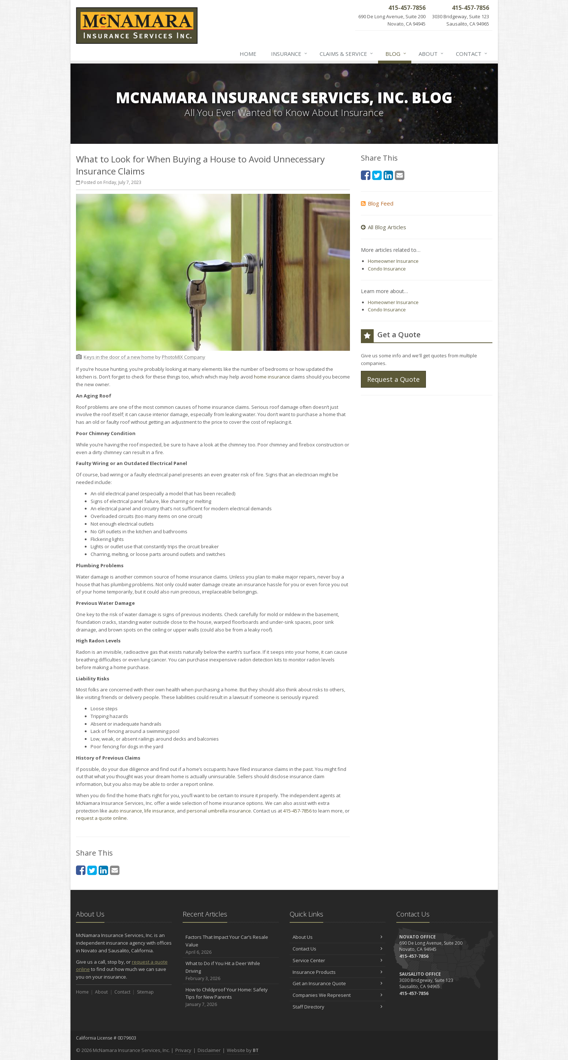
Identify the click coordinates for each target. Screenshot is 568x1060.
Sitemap (145, 992)
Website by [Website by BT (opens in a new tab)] (243, 1050)
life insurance (159, 810)
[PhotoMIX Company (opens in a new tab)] (183, 357)
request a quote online (101, 818)
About (431, 54)
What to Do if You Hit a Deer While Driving (231, 971)
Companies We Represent (338, 995)
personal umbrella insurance (219, 810)
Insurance (289, 54)
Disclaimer (209, 1050)
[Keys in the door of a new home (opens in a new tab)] (119, 357)
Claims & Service (347, 54)
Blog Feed (377, 203)
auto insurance (125, 810)
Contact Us (338, 948)
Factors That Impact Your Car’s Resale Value (231, 945)
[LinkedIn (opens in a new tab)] (103, 870)
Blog (396, 54)
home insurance (272, 376)
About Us (338, 937)
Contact (472, 54)
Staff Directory (338, 1006)
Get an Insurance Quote (338, 983)
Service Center (338, 960)
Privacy (183, 1050)
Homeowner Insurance (393, 261)
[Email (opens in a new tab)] (114, 870)
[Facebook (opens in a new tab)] (80, 870)
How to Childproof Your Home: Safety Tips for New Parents (231, 997)
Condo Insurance (387, 268)
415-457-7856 (297, 810)
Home (248, 53)
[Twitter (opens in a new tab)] (92, 870)
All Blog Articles (383, 227)
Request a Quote (393, 379)
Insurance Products (338, 972)
